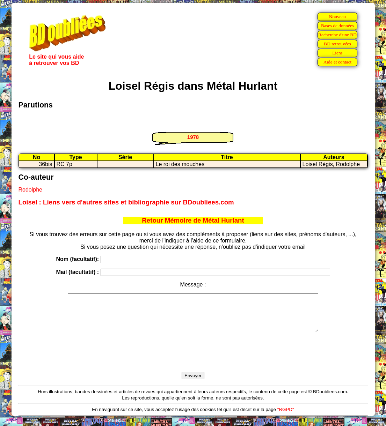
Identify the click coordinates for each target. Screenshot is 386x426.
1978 (193, 137)
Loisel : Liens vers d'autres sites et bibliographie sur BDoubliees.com (126, 202)
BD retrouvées (337, 43)
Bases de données (337, 25)
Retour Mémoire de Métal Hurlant (193, 220)
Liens (337, 52)
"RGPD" (285, 416)
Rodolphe (31, 190)
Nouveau (337, 16)
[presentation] (193, 360)
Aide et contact (337, 62)
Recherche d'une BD (337, 34)
